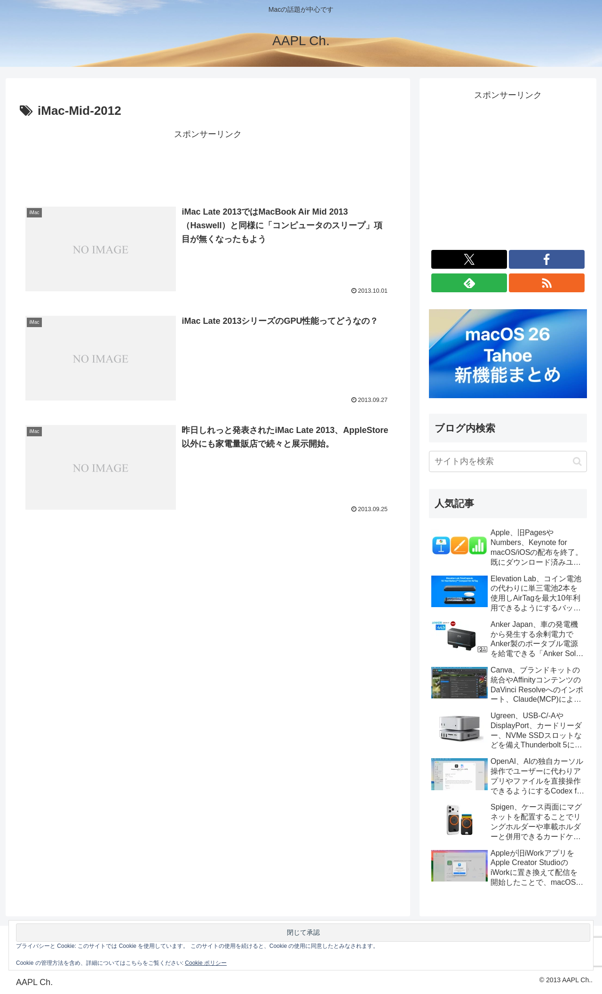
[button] (577, 461)
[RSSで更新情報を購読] (547, 282)
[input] (508, 461)
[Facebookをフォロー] (547, 259)
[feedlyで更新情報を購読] (469, 282)
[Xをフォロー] (469, 259)
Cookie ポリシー (206, 963)
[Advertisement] (208, 163)
